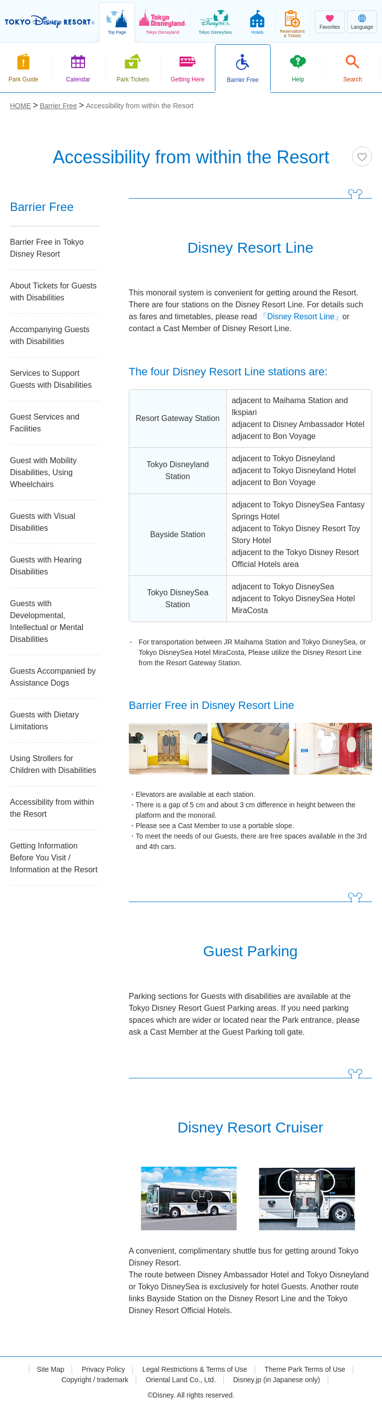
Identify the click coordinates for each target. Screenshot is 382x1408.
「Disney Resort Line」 (300, 316)
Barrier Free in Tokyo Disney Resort (47, 248)
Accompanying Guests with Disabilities (50, 335)
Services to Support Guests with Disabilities (51, 379)
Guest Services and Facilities (45, 423)
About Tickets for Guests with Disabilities (53, 292)
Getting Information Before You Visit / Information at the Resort (53, 858)
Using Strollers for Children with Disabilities (53, 764)
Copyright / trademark (94, 1380)
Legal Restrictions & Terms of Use (194, 1369)
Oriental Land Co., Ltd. (181, 1380)
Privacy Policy (103, 1369)
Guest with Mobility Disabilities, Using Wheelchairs (43, 472)
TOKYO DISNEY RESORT (50, 21)
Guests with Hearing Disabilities (46, 566)
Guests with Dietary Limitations (44, 720)
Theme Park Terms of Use (305, 1369)
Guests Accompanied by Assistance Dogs (53, 677)
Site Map (50, 1369)
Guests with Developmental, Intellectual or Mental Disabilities (47, 621)
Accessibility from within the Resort (52, 808)
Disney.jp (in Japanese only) (276, 1380)
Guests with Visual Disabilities (42, 522)
